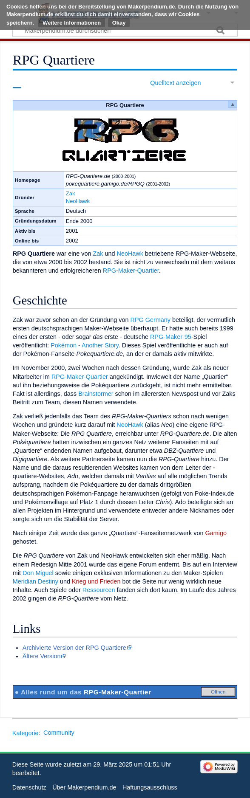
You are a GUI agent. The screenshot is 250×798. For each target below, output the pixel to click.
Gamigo (216, 533)
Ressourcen (98, 590)
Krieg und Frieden (96, 581)
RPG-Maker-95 (170, 336)
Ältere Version (42, 656)
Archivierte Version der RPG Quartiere (74, 647)
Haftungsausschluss (149, 787)
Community (58, 732)
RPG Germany (150, 319)
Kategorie (25, 732)
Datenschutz (29, 787)
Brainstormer (95, 393)
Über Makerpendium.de (84, 787)
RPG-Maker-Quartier (131, 270)
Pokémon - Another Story (85, 345)
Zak (70, 193)
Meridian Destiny (35, 581)
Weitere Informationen (72, 23)
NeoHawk (78, 201)
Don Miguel (38, 573)
